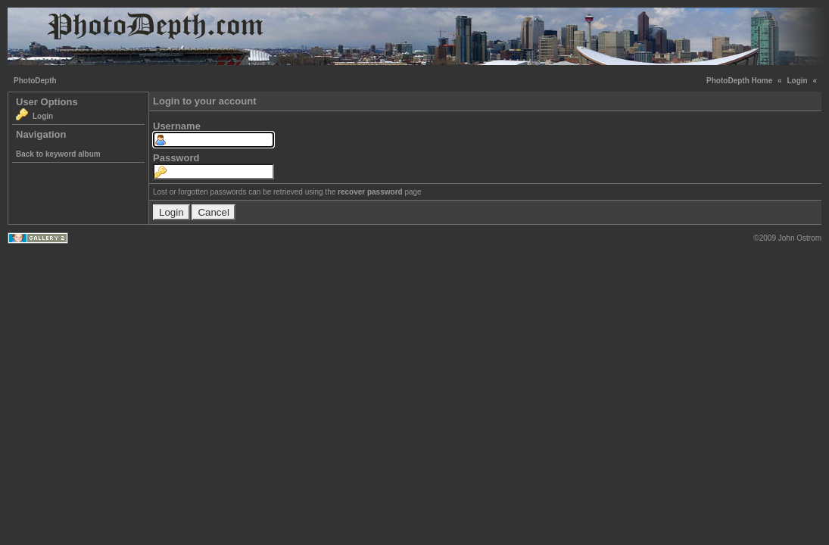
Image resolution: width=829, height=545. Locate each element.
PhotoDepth (35, 80)
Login (797, 80)
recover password (370, 192)
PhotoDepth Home (739, 80)
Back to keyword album (58, 154)
